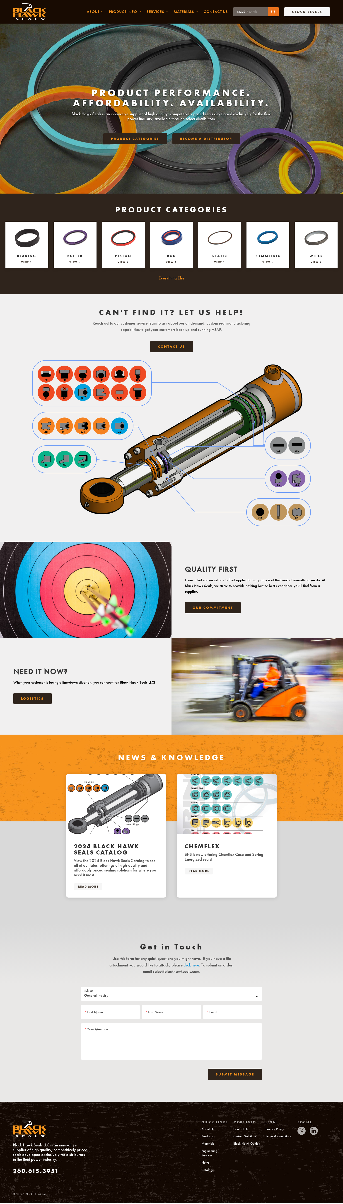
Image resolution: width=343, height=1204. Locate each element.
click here (191, 966)
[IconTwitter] (301, 1131)
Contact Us (171, 347)
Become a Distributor (206, 141)
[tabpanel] (116, 836)
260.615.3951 (36, 1171)
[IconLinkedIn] (314, 1131)
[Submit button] (273, 12)
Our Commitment (213, 608)
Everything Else (171, 278)
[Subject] (171, 994)
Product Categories (135, 141)
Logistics (32, 699)
